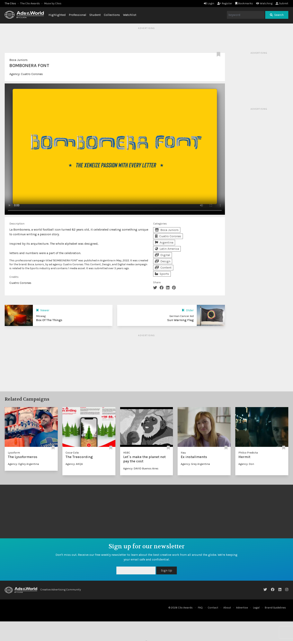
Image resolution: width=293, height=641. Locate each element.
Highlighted (57, 15)
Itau (183, 452)
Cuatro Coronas (32, 74)
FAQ (200, 607)
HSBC (126, 452)
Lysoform (14, 452)
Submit (282, 3)
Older (188, 310)
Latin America (167, 249)
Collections (112, 15)
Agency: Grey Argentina (195, 464)
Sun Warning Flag (180, 320)
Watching (264, 3)
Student (95, 15)
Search (277, 15)
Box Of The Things (49, 320)
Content (163, 267)
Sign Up (166, 570)
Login (209, 3)
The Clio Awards (30, 3)
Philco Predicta (248, 452)
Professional (77, 15)
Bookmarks (244, 3)
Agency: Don (246, 464)
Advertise (242, 607)
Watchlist (129, 15)
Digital (162, 255)
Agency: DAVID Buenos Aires (140, 468)
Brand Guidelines (275, 607)
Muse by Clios (52, 3)
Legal (256, 607)
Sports (162, 274)
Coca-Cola (72, 452)
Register (224, 3)
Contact (213, 607)
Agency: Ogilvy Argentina (23, 464)
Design (162, 261)
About (227, 607)
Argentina (164, 242)
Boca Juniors (18, 60)
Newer (42, 310)
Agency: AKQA (74, 464)
